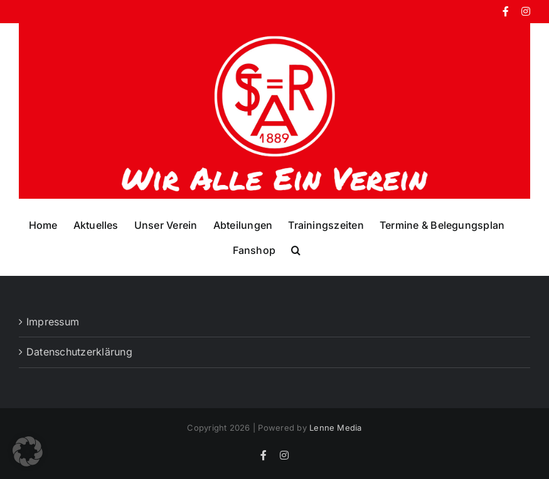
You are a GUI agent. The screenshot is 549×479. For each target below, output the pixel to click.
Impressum (52, 321)
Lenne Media (335, 428)
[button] (296, 249)
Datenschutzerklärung (79, 351)
